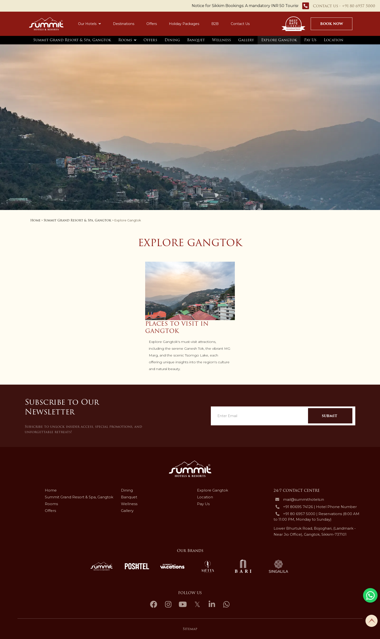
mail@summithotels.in (303, 499)
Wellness (221, 40)
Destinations (123, 24)
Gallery (246, 40)
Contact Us (240, 24)
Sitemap (190, 628)
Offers (151, 24)
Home (35, 220)
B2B (215, 24)
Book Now (331, 23)
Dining (172, 40)
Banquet (196, 40)
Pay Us (310, 40)
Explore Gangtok (279, 40)
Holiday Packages (184, 24)
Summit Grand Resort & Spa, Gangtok (72, 40)
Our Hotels (89, 24)
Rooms (125, 40)
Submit (329, 416)
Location (333, 40)
